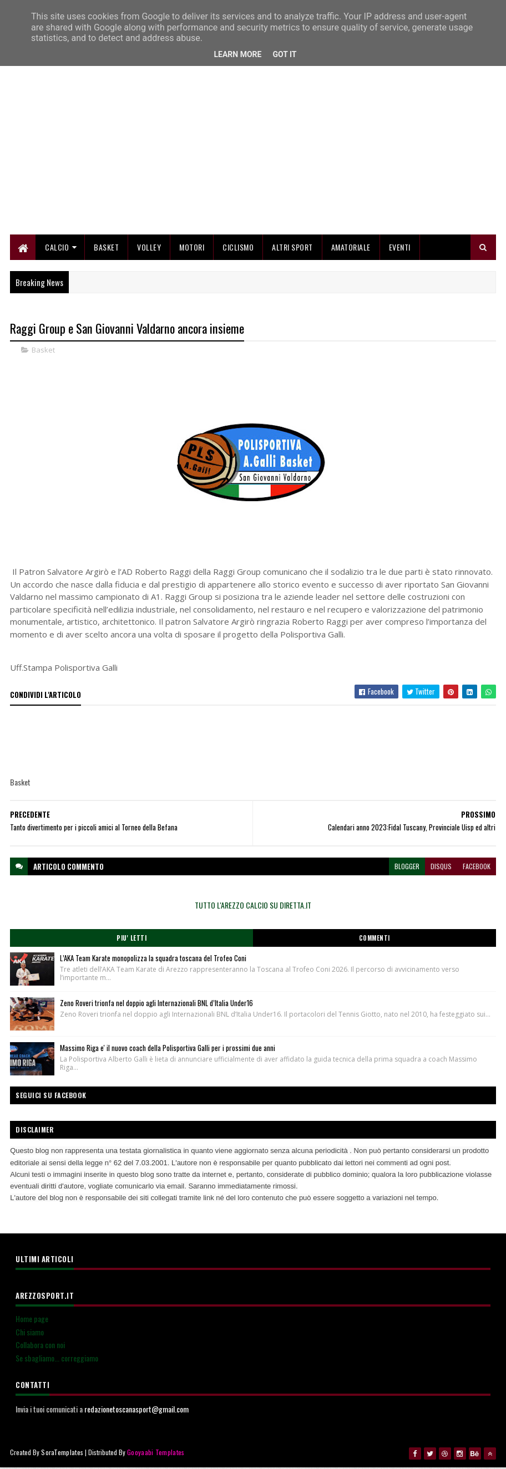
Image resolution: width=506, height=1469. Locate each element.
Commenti (374, 939)
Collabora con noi (40, 1346)
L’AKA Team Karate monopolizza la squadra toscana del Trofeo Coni (153, 959)
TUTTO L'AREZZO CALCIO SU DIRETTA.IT (253, 906)
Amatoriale (351, 248)
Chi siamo (30, 1333)
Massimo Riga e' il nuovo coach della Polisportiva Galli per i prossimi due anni (167, 1049)
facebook (476, 868)
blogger (406, 868)
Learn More (237, 54)
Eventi (400, 248)
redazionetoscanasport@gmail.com (136, 1410)
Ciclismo (238, 248)
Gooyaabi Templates (155, 1453)
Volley (149, 248)
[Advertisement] (253, 158)
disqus (441, 868)
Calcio (57, 248)
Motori (191, 248)
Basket (106, 248)
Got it (284, 54)
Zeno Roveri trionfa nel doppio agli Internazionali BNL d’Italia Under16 (156, 1004)
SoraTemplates (62, 1453)
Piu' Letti (131, 939)
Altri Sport (292, 248)
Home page (32, 1320)
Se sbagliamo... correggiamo (57, 1359)
